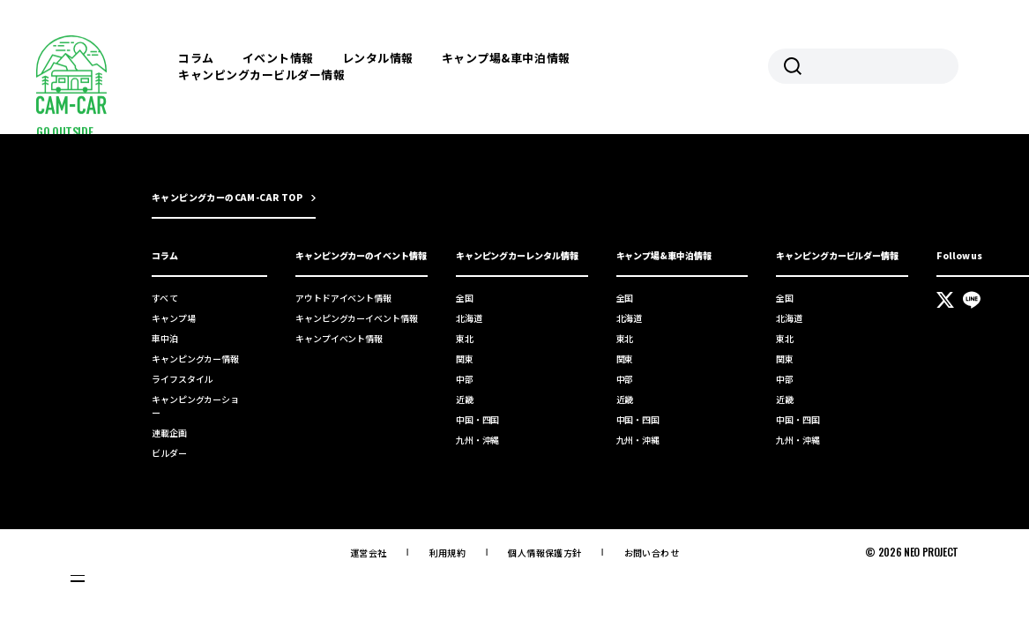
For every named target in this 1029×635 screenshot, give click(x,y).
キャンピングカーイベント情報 (356, 318)
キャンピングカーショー (195, 405)
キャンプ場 (174, 318)
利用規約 (447, 552)
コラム (196, 57)
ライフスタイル (182, 378)
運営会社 (368, 552)
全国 (464, 297)
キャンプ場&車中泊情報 (506, 57)
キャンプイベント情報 (339, 338)
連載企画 (169, 432)
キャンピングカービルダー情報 (261, 74)
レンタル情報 (378, 57)
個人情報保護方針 (544, 552)
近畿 (464, 399)
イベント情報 (278, 57)
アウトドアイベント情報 (343, 297)
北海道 (469, 318)
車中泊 (165, 338)
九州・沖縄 (478, 439)
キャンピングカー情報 (195, 358)
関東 (464, 358)
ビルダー (169, 452)
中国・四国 (478, 419)
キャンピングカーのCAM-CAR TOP (227, 197)
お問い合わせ (651, 552)
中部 (464, 378)
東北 (464, 338)
